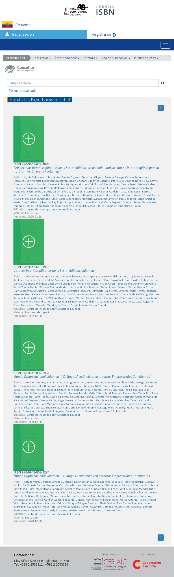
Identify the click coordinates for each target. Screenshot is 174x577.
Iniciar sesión (23, 34)
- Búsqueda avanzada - (22, 91)
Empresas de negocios (38, 312)
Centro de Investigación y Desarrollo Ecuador (53, 209)
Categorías (42, 58)
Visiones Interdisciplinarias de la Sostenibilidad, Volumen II (54, 270)
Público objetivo (146, 58)
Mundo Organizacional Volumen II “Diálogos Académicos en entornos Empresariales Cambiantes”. (82, 376)
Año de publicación (116, 58)
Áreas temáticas (67, 58)
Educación (31, 213)
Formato (90, 58)
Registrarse (101, 34)
